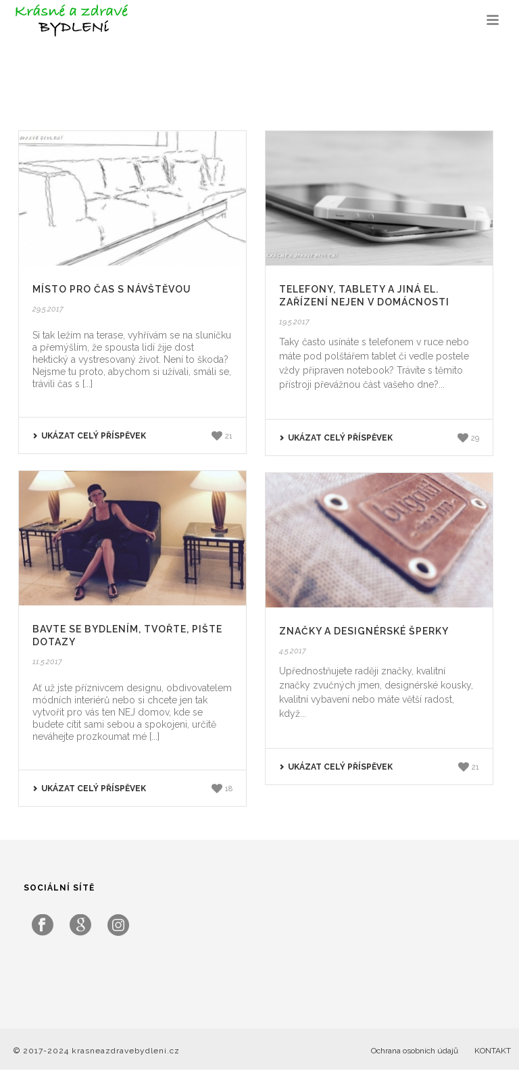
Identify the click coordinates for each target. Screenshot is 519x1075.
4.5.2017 (292, 651)
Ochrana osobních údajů (414, 1050)
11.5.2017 (47, 661)
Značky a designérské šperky (364, 631)
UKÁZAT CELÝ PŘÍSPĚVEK (89, 436)
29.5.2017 (48, 309)
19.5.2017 (294, 322)
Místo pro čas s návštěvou (111, 289)
